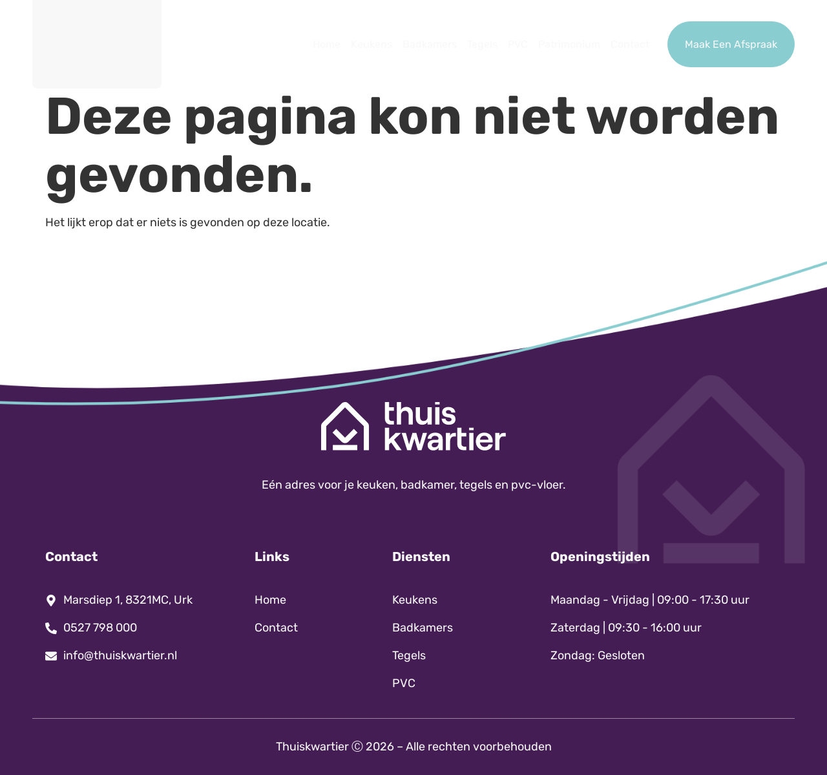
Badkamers (430, 44)
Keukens (371, 44)
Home (326, 44)
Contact (630, 44)
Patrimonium (569, 44)
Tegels (482, 44)
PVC (518, 44)
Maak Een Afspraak (731, 44)
